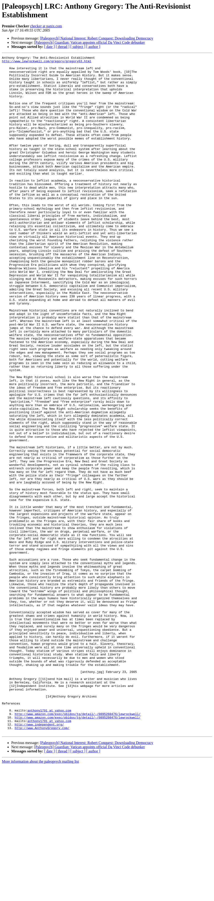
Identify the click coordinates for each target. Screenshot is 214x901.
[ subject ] (77, 47)
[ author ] (93, 47)
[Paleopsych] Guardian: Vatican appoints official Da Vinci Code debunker (89, 42)
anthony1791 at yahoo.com (49, 841)
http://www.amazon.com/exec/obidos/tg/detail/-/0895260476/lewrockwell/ (78, 846)
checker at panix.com (46, 26)
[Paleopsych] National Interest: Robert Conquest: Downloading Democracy (96, 38)
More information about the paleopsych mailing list (40, 897)
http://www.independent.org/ (39, 858)
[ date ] (49, 47)
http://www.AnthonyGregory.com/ (42, 863)
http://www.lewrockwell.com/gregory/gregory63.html (46, 62)
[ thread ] (62, 47)
